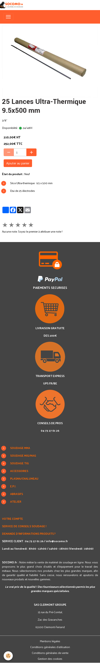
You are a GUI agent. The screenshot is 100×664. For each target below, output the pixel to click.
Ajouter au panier (17, 163)
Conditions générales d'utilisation (50, 646)
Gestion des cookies (50, 659)
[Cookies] (8, 655)
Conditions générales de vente (50, 652)
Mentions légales (50, 641)
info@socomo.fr (57, 541)
